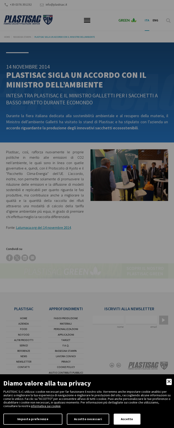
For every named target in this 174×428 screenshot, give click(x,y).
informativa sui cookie (46, 406)
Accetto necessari (88, 419)
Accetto (127, 419)
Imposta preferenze (32, 419)
